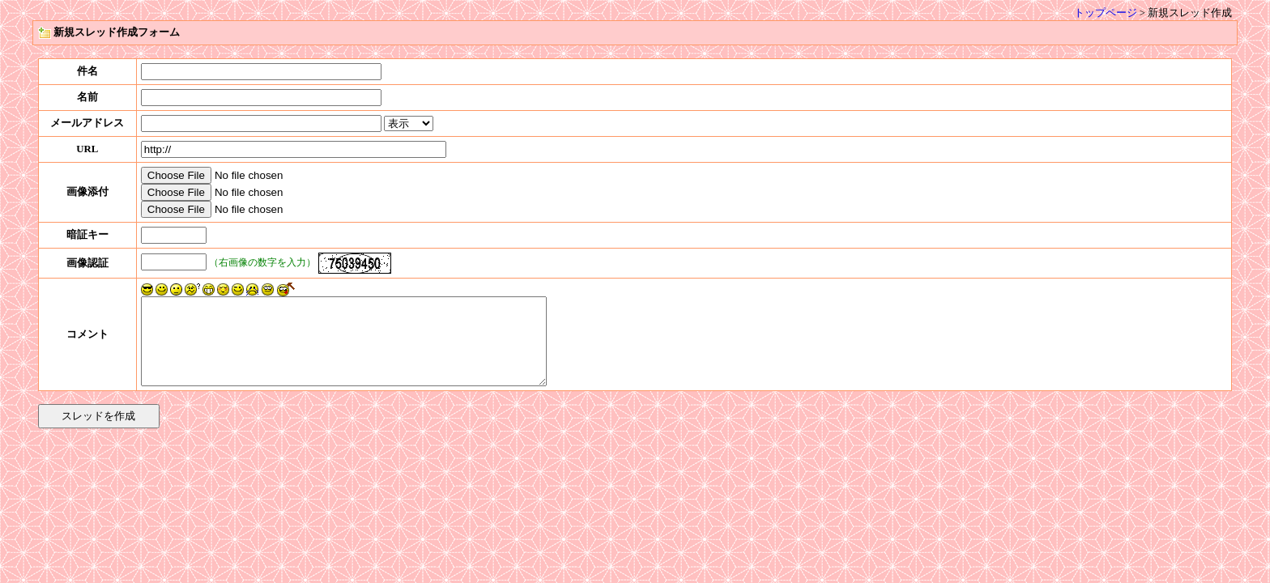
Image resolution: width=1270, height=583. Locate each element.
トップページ (1105, 13)
